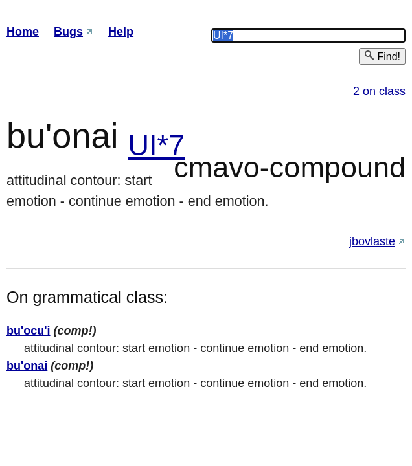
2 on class (379, 91)
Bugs (68, 31)
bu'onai (26, 365)
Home (22, 31)
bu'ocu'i (28, 330)
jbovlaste (372, 241)
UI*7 (156, 145)
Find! (382, 56)
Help (120, 31)
